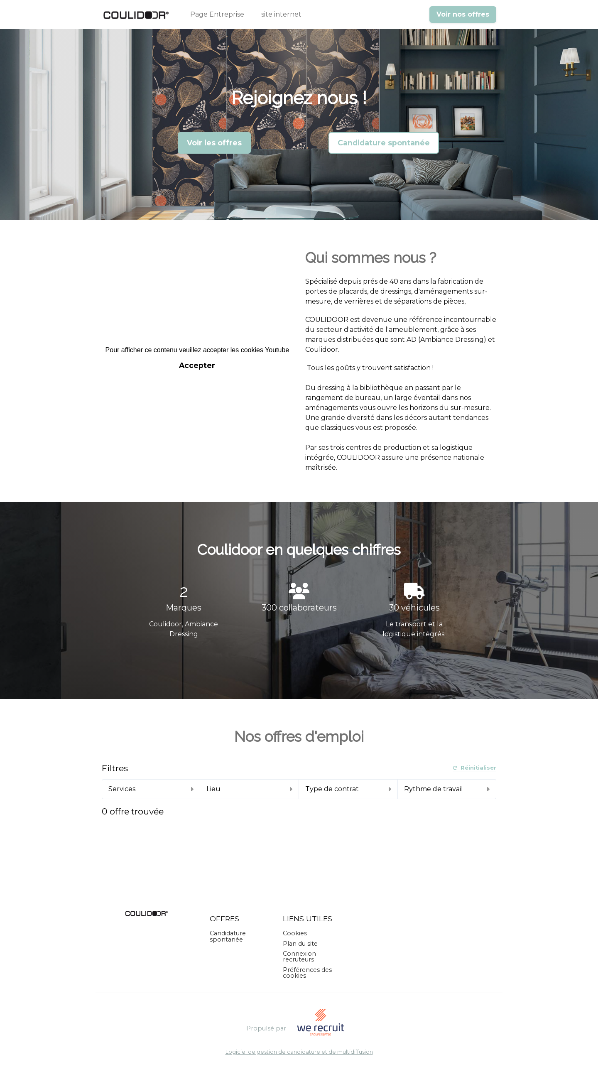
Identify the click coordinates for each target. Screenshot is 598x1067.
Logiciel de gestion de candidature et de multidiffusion (299, 1052)
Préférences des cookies (307, 972)
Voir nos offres (462, 14)
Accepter (197, 365)
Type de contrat (348, 789)
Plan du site (300, 943)
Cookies (295, 933)
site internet (281, 14)
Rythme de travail (447, 789)
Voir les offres (214, 142)
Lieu (249, 789)
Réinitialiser (474, 768)
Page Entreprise (217, 14)
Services (151, 789)
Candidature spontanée (384, 142)
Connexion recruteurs (299, 956)
